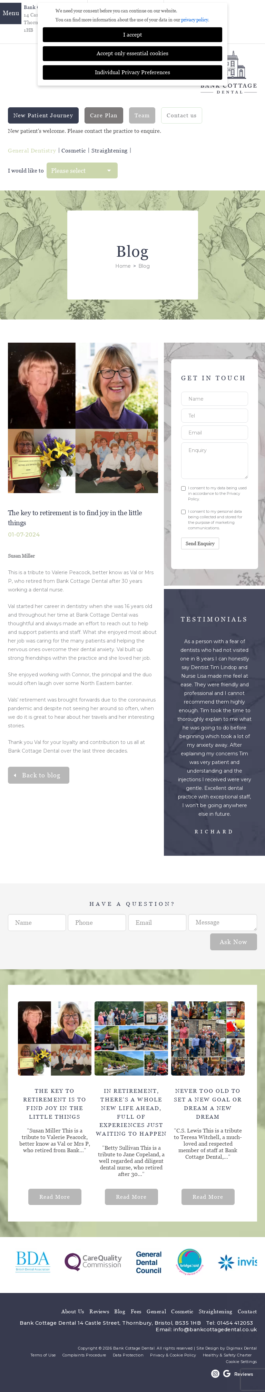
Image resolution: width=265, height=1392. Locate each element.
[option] (56, 1100)
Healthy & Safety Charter (227, 1352)
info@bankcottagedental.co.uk (215, 1327)
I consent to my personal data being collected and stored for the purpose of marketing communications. (211, 517)
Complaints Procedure (84, 1352)
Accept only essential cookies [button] (132, 50)
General (156, 1309)
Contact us (182, 113)
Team (142, 113)
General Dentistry (32, 148)
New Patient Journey (43, 113)
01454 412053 (235, 1320)
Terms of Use (43, 1352)
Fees (136, 1309)
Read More (54, 1194)
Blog (119, 1309)
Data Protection (128, 1352)
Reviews (99, 1309)
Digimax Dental (241, 1345)
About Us (72, 1309)
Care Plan (104, 113)
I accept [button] (132, 32)
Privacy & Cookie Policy (173, 1352)
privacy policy (194, 17)
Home (123, 263)
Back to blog (41, 772)
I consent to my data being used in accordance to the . (214, 491)
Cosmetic (73, 148)
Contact (247, 1309)
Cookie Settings (241, 1358)
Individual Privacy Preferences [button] (132, 69)
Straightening (109, 148)
